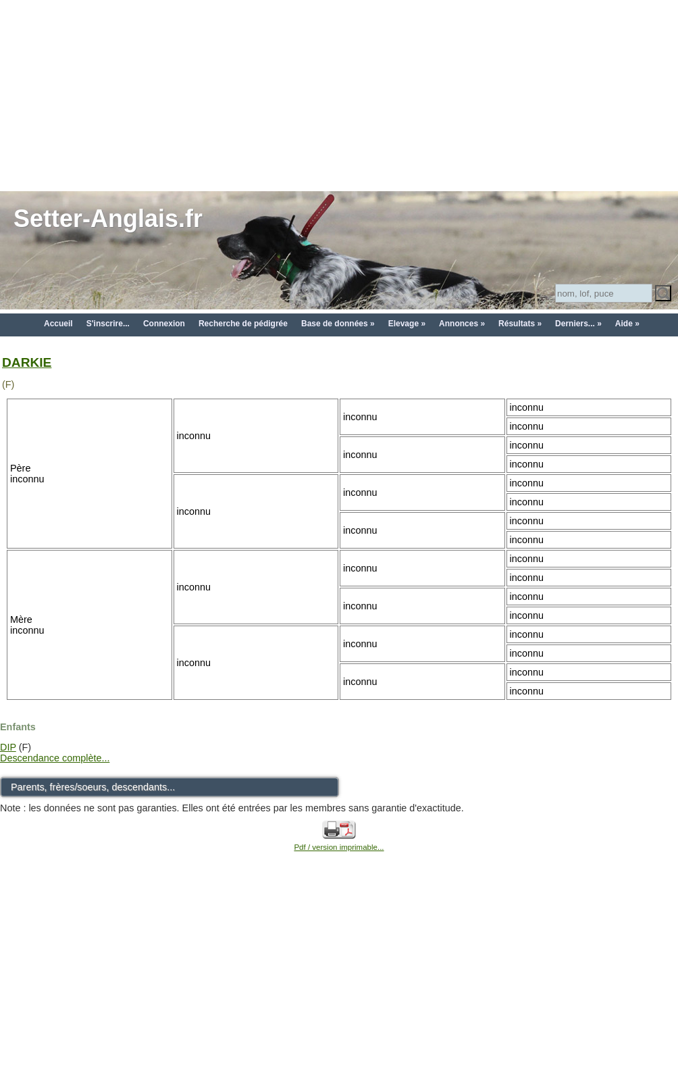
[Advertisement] (339, 94)
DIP (8, 747)
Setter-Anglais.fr (108, 218)
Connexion (164, 323)
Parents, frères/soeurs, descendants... (93, 787)
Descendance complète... (54, 758)
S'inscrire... (108, 323)
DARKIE (26, 362)
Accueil (58, 323)
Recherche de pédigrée (243, 323)
